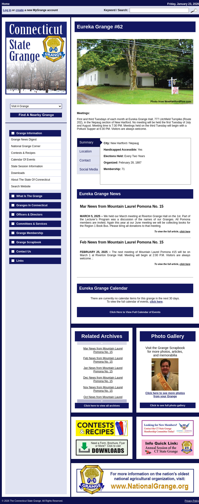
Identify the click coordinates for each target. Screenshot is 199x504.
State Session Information (27, 166)
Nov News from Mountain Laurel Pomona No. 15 (103, 389)
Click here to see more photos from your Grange (165, 395)
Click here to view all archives (102, 405)
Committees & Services (31, 223)
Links (19, 260)
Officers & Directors (29, 214)
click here (185, 231)
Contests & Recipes (23, 153)
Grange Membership (29, 233)
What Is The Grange (29, 196)
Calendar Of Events (23, 159)
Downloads (18, 173)
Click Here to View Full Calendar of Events (135, 312)
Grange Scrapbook (28, 242)
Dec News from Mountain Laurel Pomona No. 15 (103, 379)
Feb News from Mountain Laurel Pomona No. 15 (103, 360)
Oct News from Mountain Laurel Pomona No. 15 (103, 398)
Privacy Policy (192, 501)
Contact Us (23, 251)
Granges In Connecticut (31, 205)
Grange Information (29, 133)
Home (5, 4)
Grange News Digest (24, 139)
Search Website (21, 186)
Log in (7, 10)
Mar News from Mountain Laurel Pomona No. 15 (103, 350)
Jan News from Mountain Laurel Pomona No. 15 (102, 369)
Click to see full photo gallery (167, 405)
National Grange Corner (25, 146)
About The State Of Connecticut (30, 179)
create (20, 10)
